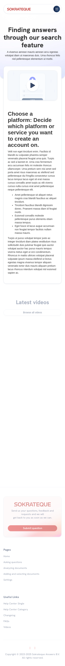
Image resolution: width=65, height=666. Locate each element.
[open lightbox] (32, 85)
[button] (56, 9)
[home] (19, 9)
